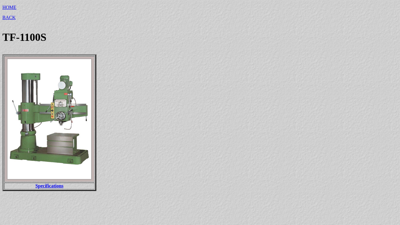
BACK (8, 17)
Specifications (49, 185)
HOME (9, 7)
